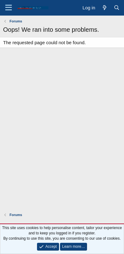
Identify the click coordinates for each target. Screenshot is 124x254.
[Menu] (8, 8)
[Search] (117, 7)
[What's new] (104, 7)
